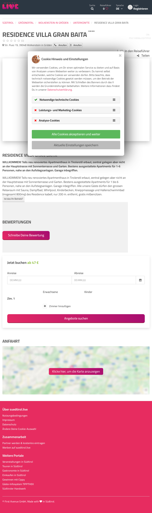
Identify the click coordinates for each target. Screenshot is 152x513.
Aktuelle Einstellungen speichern (76, 145)
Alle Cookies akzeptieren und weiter (76, 134)
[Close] (120, 55)
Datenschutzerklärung (59, 89)
